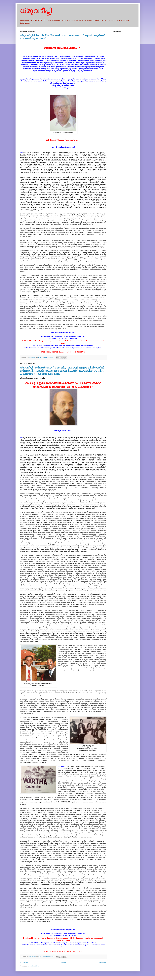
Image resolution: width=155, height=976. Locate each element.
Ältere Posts (102, 963)
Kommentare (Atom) (33, 966)
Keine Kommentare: (48, 357)
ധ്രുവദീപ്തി (36, 10)
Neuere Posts (24, 963)
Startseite (63, 963)
